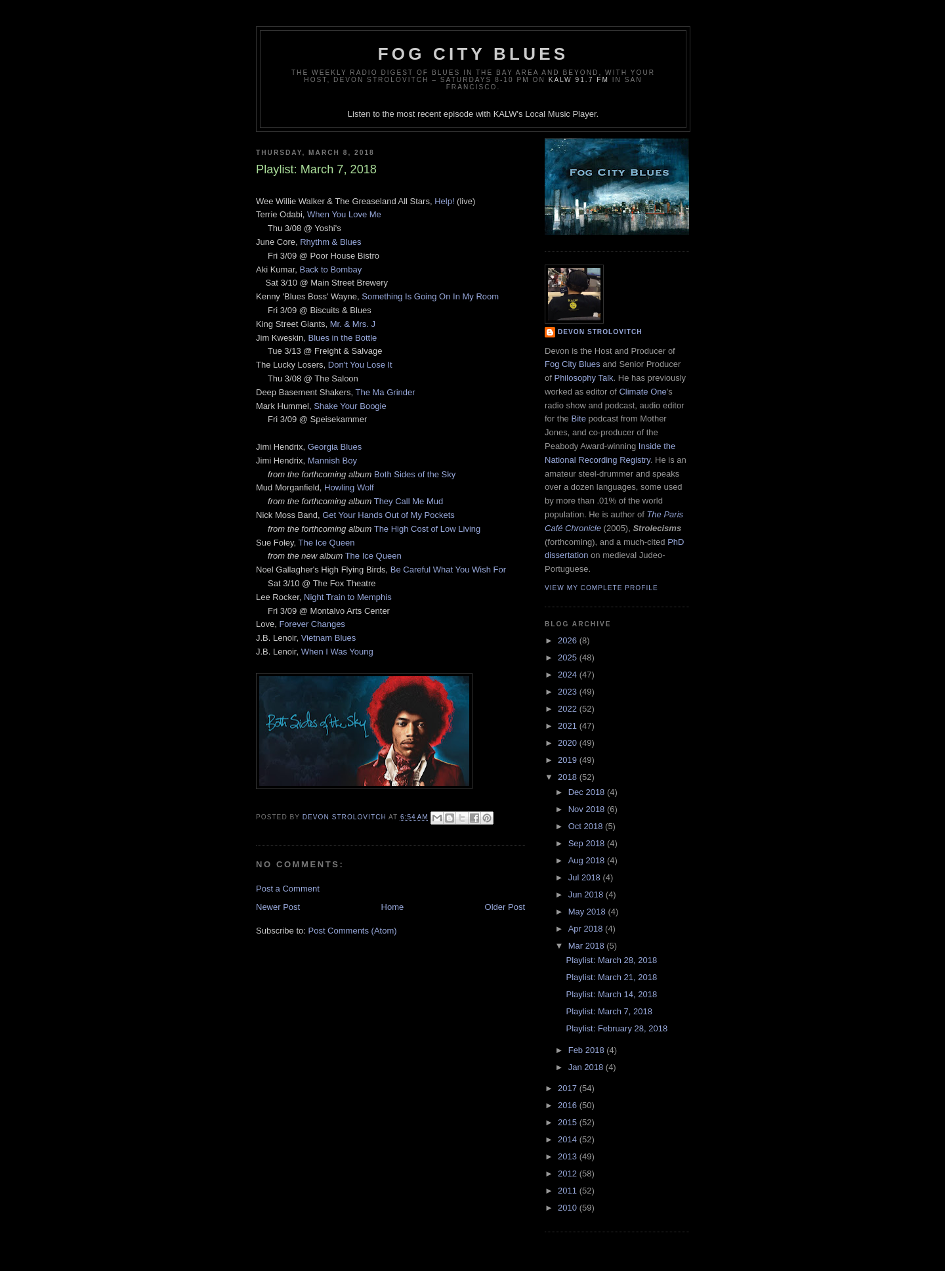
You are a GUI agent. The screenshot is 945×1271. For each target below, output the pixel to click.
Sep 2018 (587, 843)
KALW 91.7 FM (579, 79)
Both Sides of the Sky (414, 474)
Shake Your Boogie (350, 406)
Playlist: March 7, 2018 (609, 1011)
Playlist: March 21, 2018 (611, 977)
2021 (568, 726)
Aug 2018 (587, 860)
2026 (568, 640)
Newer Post (278, 907)
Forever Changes (312, 624)
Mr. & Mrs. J (352, 324)
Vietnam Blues (328, 638)
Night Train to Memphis (348, 597)
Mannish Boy (332, 460)
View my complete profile (601, 588)
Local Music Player (560, 114)
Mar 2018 (587, 946)
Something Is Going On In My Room (430, 296)
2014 (568, 1139)
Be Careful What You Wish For (448, 569)
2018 (568, 777)
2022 (568, 709)
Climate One (642, 392)
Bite (578, 418)
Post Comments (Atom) (352, 931)
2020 (568, 743)
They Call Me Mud (408, 501)
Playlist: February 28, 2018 (616, 1028)
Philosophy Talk (583, 378)
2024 (568, 674)
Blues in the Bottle (342, 338)
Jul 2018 (585, 877)
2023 (568, 692)
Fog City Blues (473, 54)
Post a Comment (288, 889)
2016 (568, 1105)
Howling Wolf (349, 487)
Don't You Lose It (360, 365)
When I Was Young (337, 652)
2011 (568, 1191)
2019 (568, 760)
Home (392, 907)
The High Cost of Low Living (427, 529)
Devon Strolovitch (600, 331)
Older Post (505, 907)
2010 (568, 1208)
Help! (444, 201)
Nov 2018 (587, 809)
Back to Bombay (330, 269)
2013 (568, 1156)
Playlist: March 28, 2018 (611, 960)
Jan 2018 (587, 1067)
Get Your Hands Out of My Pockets (388, 515)
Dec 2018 (587, 792)
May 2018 (588, 911)
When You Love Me (344, 214)
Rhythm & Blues (330, 242)
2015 (568, 1122)
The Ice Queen (327, 543)
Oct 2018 (586, 826)
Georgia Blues (335, 447)
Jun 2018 (587, 894)
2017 (568, 1088)
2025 (568, 657)
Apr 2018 (586, 929)
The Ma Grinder (385, 392)
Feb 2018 (587, 1050)
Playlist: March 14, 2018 (611, 994)
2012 (568, 1173)
